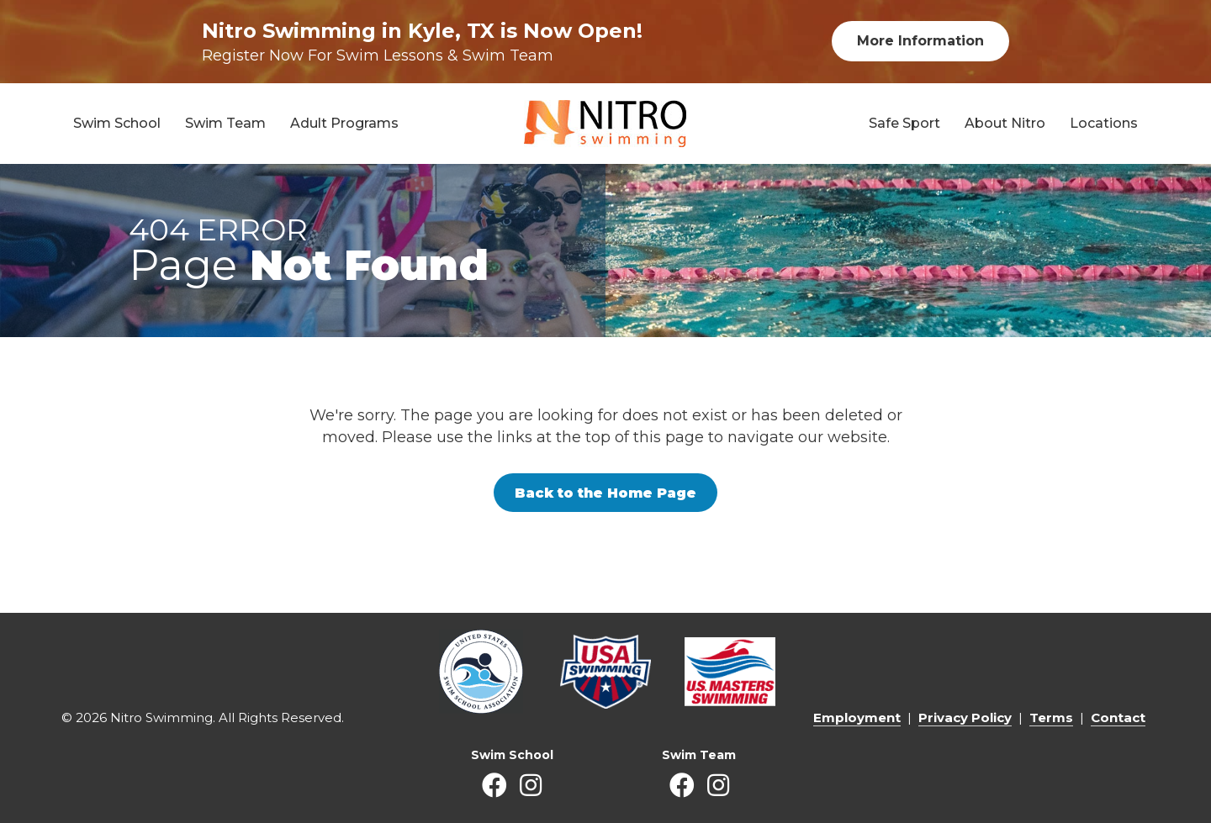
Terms (1051, 717)
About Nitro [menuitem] (1005, 123)
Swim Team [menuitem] (225, 123)
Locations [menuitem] (1104, 123)
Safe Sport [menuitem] (904, 123)
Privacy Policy (965, 717)
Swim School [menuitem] (117, 123)
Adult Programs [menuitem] (344, 123)
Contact (1118, 717)
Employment (857, 717)
